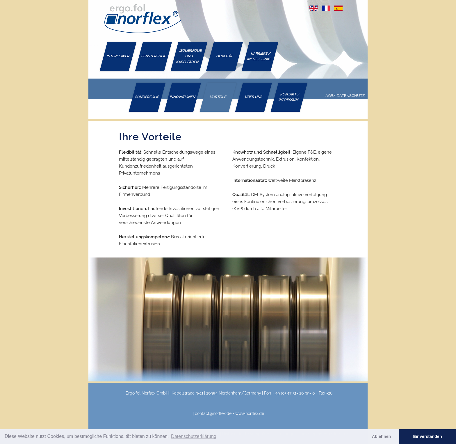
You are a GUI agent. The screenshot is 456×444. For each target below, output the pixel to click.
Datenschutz (351, 95)
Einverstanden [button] (427, 436)
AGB (329, 95)
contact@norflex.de (213, 413)
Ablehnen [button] (381, 436)
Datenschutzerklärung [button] (193, 436)
